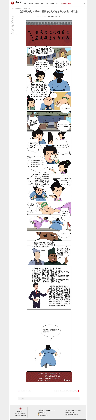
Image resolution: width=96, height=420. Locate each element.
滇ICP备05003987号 (41, 412)
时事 (25, 3)
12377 (48, 415)
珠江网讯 (31, 3)
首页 (12, 8)
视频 (47, 3)
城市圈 (37, 3)
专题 (42, 3)
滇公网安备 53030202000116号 (44, 414)
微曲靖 (52, 3)
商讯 (57, 3)
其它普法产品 (25, 8)
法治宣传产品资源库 (66, 3)
